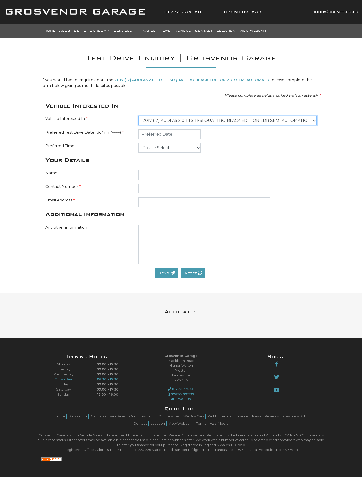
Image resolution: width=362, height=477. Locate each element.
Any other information (66, 227)
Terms (201, 423)
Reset (193, 273)
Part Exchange (220, 416)
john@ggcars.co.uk (335, 12)
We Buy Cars (193, 416)
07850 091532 (242, 12)
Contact (203, 31)
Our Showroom (142, 416)
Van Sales (117, 416)
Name (52, 172)
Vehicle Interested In (66, 118)
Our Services (168, 416)
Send (166, 273)
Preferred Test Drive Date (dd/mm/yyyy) (84, 132)
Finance (147, 31)
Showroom (78, 416)
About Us (69, 31)
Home (49, 31)
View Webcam (252, 31)
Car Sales (98, 416)
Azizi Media (219, 423)
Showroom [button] (94, 31)
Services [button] (122, 31)
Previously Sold (294, 416)
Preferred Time (61, 145)
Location (225, 31)
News (164, 31)
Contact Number (63, 186)
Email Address (60, 200)
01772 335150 (182, 12)
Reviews (182, 31)
